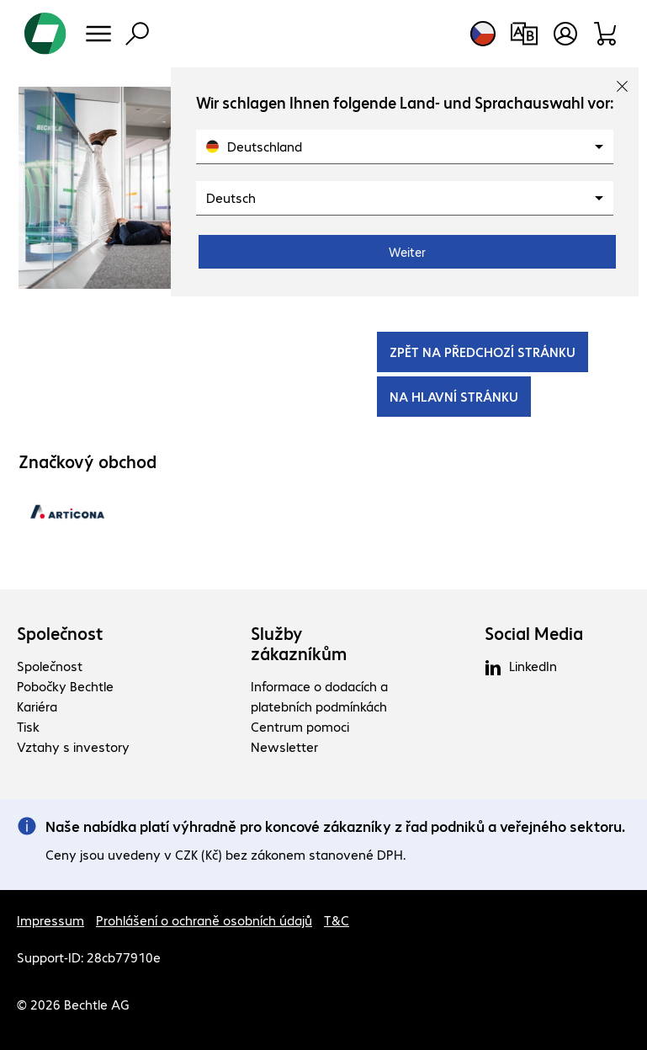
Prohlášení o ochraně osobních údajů (204, 920)
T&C (336, 920)
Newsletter (284, 746)
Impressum (50, 920)
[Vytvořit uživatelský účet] (565, 33)
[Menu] (98, 33)
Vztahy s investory (73, 746)
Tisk (28, 726)
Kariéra (37, 706)
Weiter (407, 251)
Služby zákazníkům (299, 643)
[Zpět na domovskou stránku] (45, 33)
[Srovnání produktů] (524, 33)
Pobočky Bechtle (65, 686)
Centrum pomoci (300, 726)
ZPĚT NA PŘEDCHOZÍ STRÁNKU (482, 351)
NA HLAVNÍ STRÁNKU (454, 396)
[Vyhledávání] (137, 33)
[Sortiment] (606, 33)
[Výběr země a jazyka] (483, 33)
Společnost (60, 633)
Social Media (534, 633)
